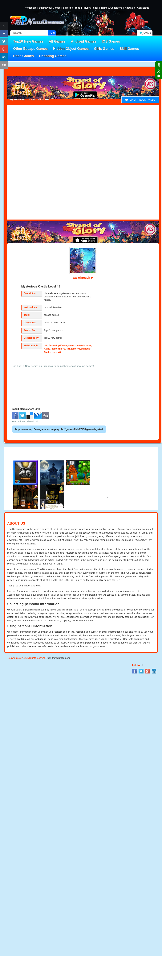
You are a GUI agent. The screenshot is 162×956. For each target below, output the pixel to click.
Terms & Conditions (111, 8)
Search (147, 32)
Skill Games (129, 49)
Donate (159, 70)
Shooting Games (52, 56)
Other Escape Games (30, 49)
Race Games (23, 56)
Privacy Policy (90, 8)
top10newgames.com (58, 658)
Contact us (143, 8)
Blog (77, 8)
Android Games (83, 41)
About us (130, 8)
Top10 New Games (28, 41)
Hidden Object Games (71, 49)
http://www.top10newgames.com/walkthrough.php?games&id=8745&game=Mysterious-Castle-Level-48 (68, 348)
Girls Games (104, 49)
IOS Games (111, 41)
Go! (53, 32)
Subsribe (68, 8)
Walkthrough (83, 277)
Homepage (30, 8)
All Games (57, 41)
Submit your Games (49, 8)
